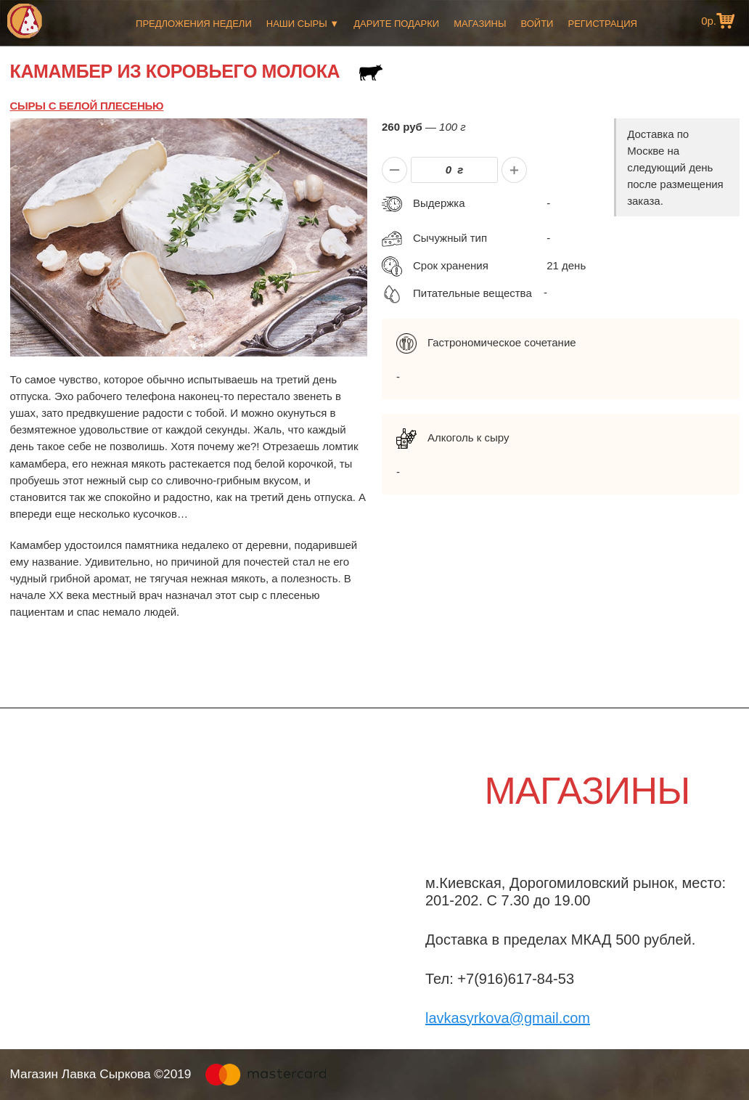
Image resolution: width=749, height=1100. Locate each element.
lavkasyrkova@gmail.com (507, 1018)
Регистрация (602, 23)
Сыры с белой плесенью (87, 105)
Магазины (480, 23)
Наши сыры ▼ (302, 23)
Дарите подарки (396, 23)
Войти (536, 23)
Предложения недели (194, 23)
